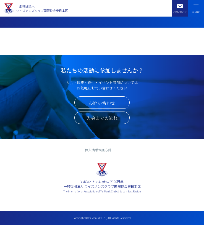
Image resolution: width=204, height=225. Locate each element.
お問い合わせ (102, 102)
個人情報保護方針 (98, 149)
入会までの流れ (102, 118)
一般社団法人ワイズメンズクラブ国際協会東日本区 (42, 8)
